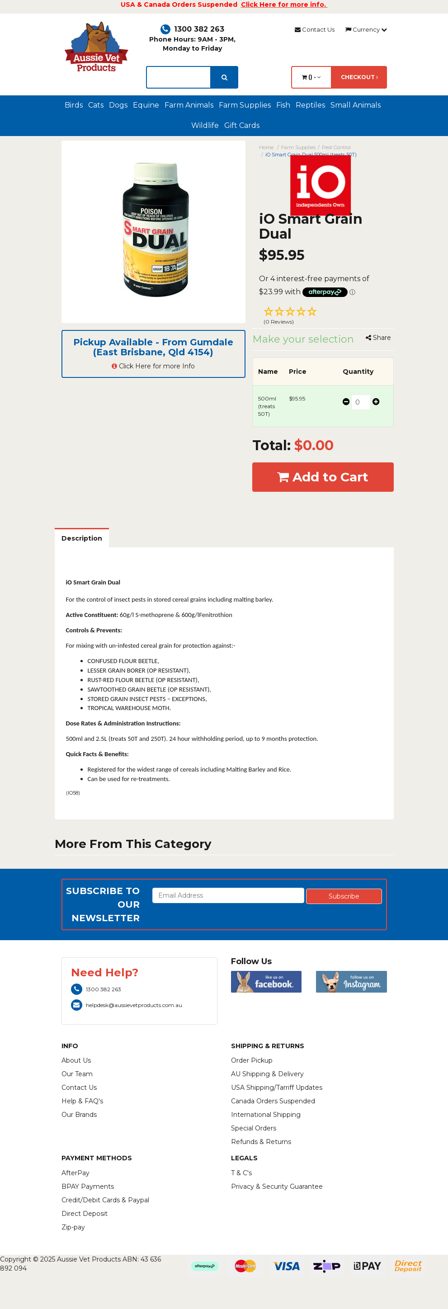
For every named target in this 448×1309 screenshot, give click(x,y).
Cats (96, 105)
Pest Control (336, 147)
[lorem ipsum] (178, 77)
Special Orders (253, 1128)
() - (311, 77)
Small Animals (355, 105)
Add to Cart (322, 477)
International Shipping (266, 1115)
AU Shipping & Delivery (267, 1074)
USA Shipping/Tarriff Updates (276, 1087)
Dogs (118, 105)
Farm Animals (189, 105)
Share (378, 338)
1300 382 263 (192, 29)
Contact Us (315, 29)
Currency (366, 29)
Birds (74, 105)
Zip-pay (73, 1227)
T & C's (241, 1173)
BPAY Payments (87, 1186)
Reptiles (310, 105)
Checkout (359, 77)
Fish (283, 105)
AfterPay (75, 1173)
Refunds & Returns (261, 1142)
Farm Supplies (245, 105)
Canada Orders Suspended (273, 1101)
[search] (224, 77)
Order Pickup (252, 1060)
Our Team (77, 1074)
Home (266, 147)
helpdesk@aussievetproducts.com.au (126, 1005)
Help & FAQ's (82, 1101)
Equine (146, 105)
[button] (323, 317)
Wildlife (205, 125)
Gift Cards (241, 125)
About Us (76, 1060)
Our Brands (79, 1115)
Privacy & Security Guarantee (277, 1186)
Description (81, 538)
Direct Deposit (84, 1214)
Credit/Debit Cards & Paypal (105, 1200)
